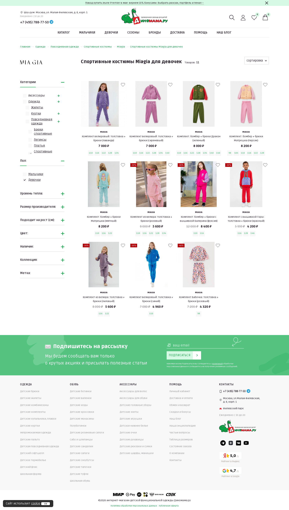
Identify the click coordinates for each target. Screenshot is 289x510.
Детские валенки (80, 398)
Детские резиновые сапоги (87, 432)
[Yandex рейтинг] (230, 458)
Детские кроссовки (82, 411)
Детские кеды (79, 405)
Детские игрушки (131, 418)
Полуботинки (78, 425)
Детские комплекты (33, 411)
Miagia (123, 46)
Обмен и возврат (179, 405)
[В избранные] (123, 84)
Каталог (64, 32)
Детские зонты (129, 411)
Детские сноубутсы (82, 460)
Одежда (42, 46)
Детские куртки (30, 425)
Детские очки (128, 432)
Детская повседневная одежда (39, 446)
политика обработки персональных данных (134, 505)
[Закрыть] (266, 3)
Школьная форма (30, 474)
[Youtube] (246, 443)
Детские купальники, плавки (38, 418)
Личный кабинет (179, 391)
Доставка (177, 32)
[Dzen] (231, 443)
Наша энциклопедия (182, 425)
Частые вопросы (179, 432)
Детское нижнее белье (134, 425)
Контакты (175, 460)
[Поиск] (232, 17)
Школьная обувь (80, 480)
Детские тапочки (80, 467)
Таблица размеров (181, 439)
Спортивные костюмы (99, 46)
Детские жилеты (30, 398)
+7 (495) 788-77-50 (34, 22)
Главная (27, 46)
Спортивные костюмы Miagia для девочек (156, 46)
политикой (217, 364)
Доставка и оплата (181, 398)
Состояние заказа (180, 446)
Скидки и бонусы (180, 411)
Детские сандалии (81, 446)
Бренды (155, 32)
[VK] (238, 443)
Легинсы (40, 140)
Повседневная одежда (66, 46)
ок (45, 503)
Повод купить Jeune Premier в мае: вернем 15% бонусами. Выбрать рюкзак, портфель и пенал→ (144, 2)
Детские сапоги (79, 453)
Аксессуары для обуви (133, 398)
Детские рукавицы (132, 439)
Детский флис (28, 467)
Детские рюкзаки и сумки (136, 446)
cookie (35, 503)
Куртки (36, 113)
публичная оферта (169, 505)
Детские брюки (29, 391)
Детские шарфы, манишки (137, 453)
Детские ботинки (80, 391)
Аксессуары (36, 95)
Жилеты (37, 107)
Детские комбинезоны (34, 405)
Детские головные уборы (135, 405)
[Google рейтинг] (230, 473)
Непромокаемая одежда (35, 432)
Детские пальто (30, 439)
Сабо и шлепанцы (81, 439)
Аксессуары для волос (133, 391)
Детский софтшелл (32, 453)
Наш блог (224, 32)
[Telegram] (51, 22)
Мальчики (87, 32)
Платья (39, 146)
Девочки (111, 32)
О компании (176, 453)
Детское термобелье (33, 460)
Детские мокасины (82, 418)
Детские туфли (79, 474)
